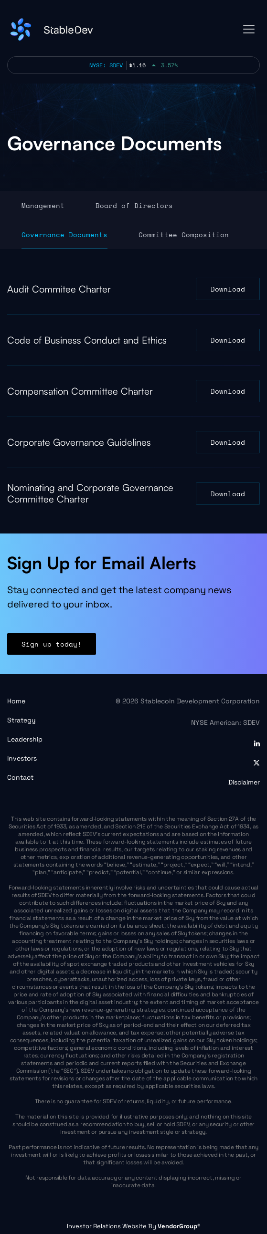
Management (42, 205)
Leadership (25, 739)
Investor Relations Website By (134, 1226)
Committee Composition (184, 235)
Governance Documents (64, 235)
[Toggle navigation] (249, 29)
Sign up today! (51, 647)
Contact (20, 777)
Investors (22, 758)
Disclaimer (244, 782)
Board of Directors (134, 205)
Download (228, 289)
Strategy (21, 720)
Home (16, 701)
